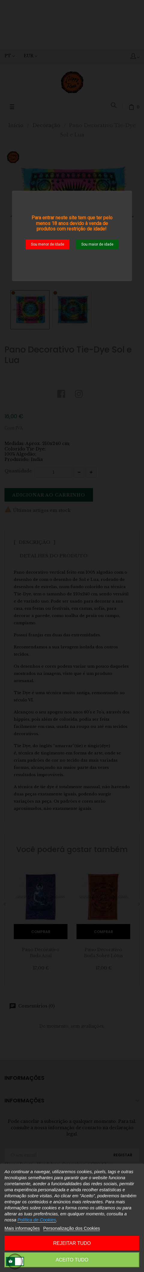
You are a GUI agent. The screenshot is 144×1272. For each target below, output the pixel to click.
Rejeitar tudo (72, 1243)
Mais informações (22, 1228)
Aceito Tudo (72, 1259)
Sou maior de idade (97, 244)
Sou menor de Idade (47, 244)
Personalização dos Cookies (71, 1228)
